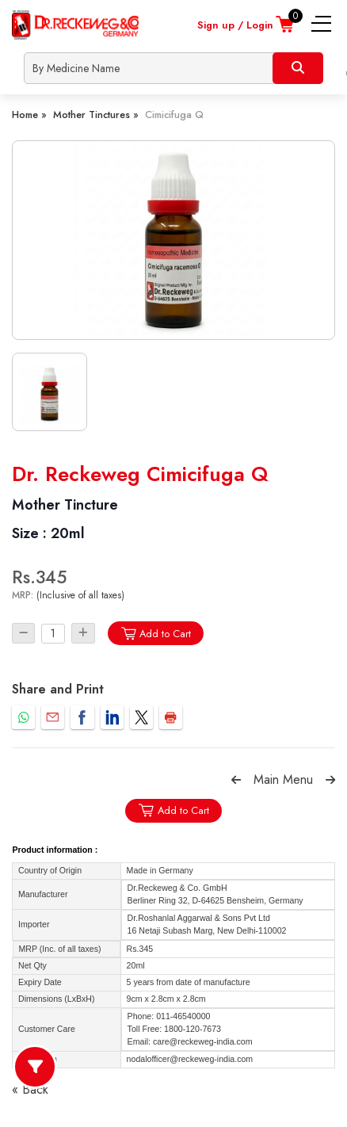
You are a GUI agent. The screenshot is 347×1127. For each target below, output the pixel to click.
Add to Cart (155, 633)
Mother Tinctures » (96, 114)
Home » (29, 114)
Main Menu (283, 779)
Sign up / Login (235, 24)
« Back (30, 1089)
